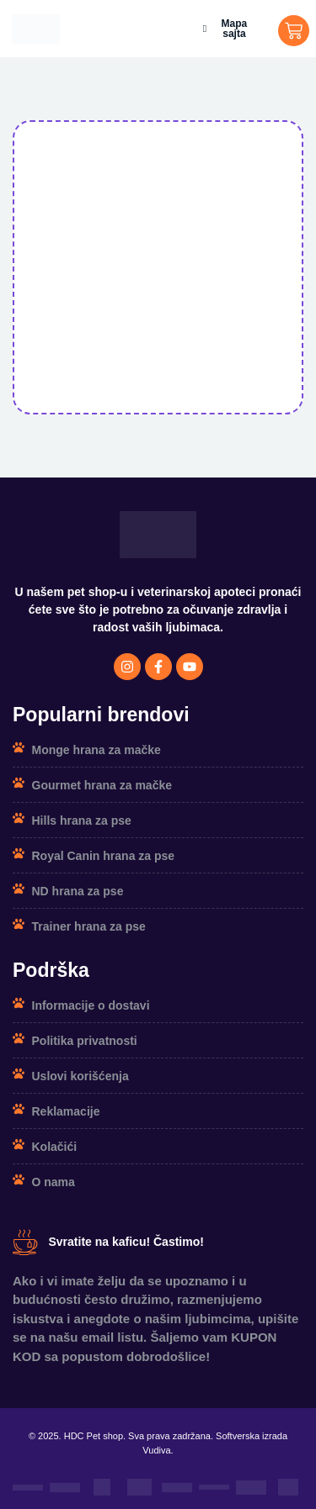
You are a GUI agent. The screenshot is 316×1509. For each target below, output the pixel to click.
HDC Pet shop (93, 1436)
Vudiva (156, 1450)
